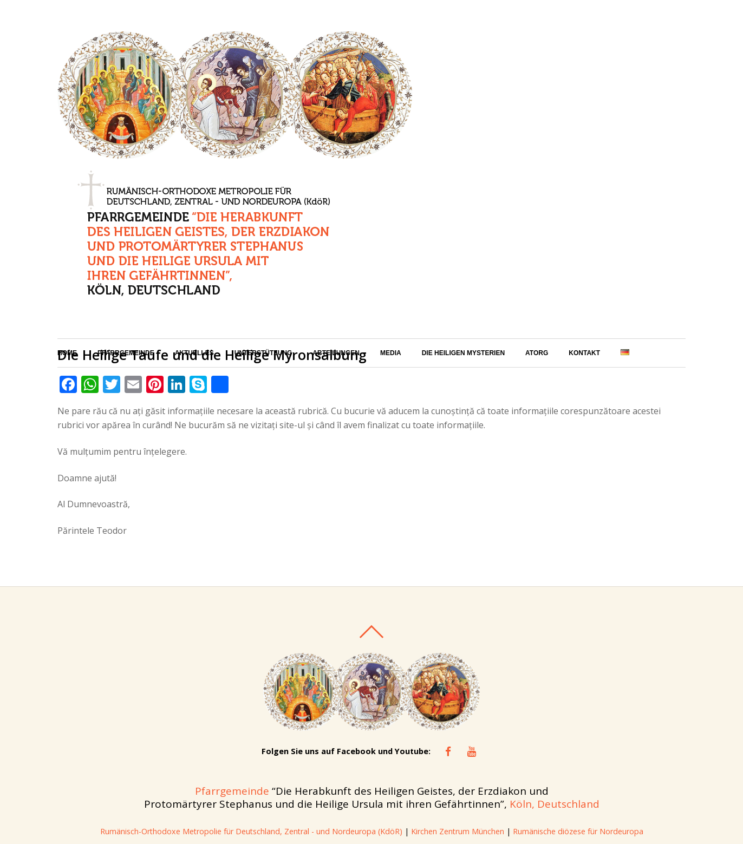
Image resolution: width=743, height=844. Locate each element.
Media (390, 203)
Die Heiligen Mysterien (463, 203)
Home (67, 203)
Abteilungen (336, 203)
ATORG (536, 203)
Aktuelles (194, 203)
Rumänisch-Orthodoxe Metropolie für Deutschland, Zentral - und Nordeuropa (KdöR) (251, 705)
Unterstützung (263, 203)
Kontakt (584, 203)
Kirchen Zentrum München (460, 705)
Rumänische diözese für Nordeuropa (579, 705)
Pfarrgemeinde (125, 203)
